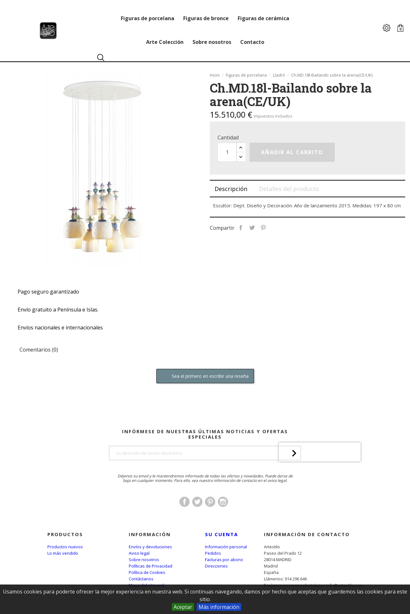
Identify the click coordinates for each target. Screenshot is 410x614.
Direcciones (216, 566)
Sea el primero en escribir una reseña (205, 376)
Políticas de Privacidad (150, 566)
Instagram (223, 514)
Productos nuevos (65, 547)
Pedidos (213, 553)
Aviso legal (139, 553)
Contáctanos (141, 579)
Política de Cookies (147, 572)
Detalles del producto (289, 189)
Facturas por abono (224, 559)
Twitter (197, 514)
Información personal (226, 547)
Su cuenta (221, 534)
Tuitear (252, 227)
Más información (219, 606)
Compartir (240, 227)
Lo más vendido (62, 553)
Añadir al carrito (292, 152)
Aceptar (183, 606)
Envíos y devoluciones (150, 547)
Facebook (184, 514)
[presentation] (320, 475)
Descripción (231, 189)
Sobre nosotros (144, 559)
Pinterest (263, 227)
